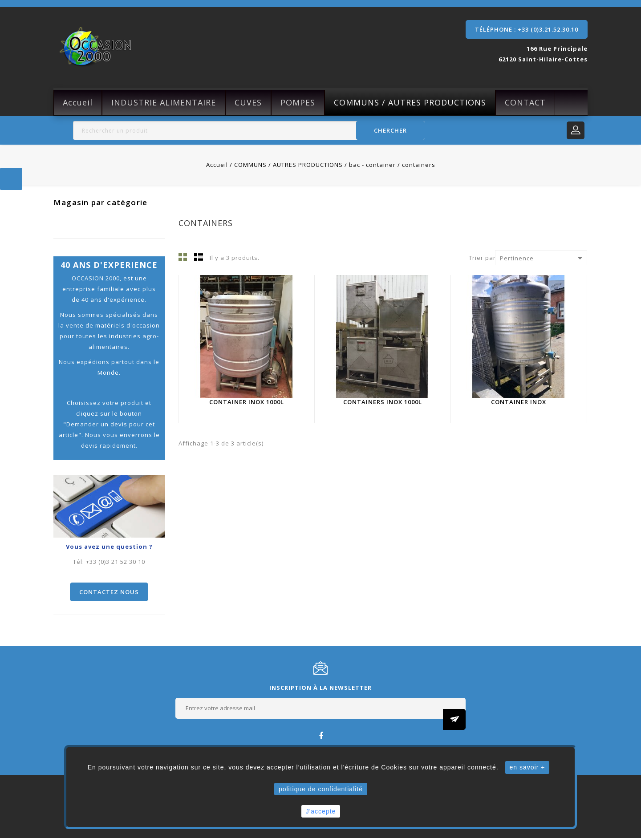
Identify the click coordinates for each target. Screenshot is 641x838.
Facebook (320, 735)
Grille (183, 256)
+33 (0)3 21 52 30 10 (115, 562)
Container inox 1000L (246, 402)
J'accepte (321, 811)
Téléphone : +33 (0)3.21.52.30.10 (526, 29)
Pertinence (542, 258)
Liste (198, 256)
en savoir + (527, 767)
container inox (518, 402)
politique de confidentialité (321, 789)
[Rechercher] (249, 130)
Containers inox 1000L (382, 402)
